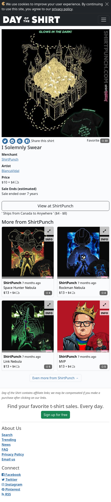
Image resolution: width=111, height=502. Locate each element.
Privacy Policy (13, 454)
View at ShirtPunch (55, 206)
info (49, 239)
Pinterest (11, 489)
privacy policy (62, 9)
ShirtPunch (10, 159)
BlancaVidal (10, 171)
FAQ (5, 449)
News (6, 444)
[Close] (106, 4)
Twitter (9, 479)
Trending (9, 439)
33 (105, 140)
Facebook (11, 474)
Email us (8, 459)
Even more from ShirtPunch (55, 378)
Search (7, 435)
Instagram (12, 484)
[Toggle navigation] (103, 20)
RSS (6, 494)
